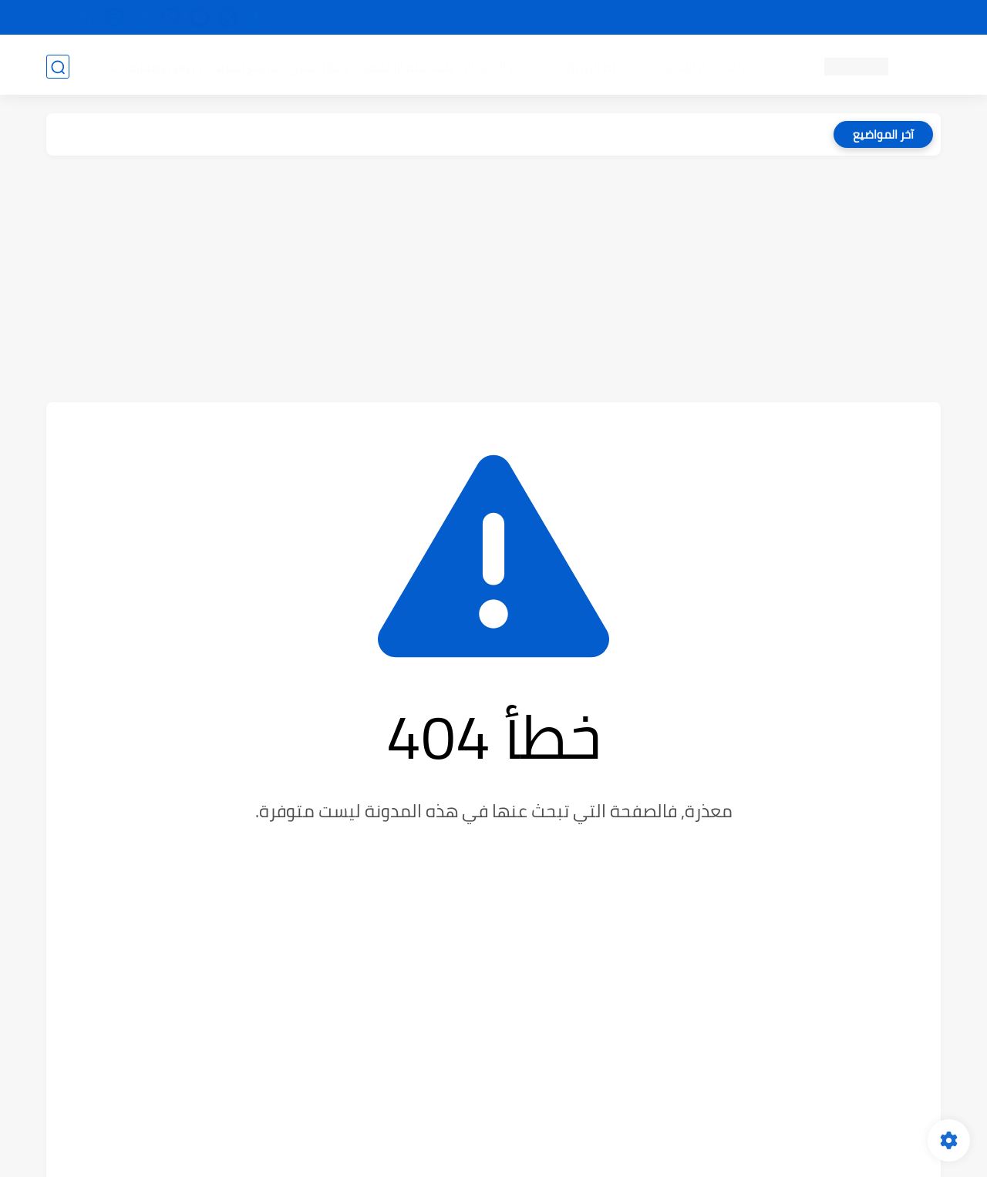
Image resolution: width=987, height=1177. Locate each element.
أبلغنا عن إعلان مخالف (580, 18)
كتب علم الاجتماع (508, 66)
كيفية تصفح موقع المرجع (806, 18)
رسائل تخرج (319, 66)
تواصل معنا (909, 18)
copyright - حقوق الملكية (453, 18)
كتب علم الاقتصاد (405, 66)
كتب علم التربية (607, 66)
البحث (716, 18)
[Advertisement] (493, 279)
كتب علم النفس (702, 66)
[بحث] (57, 67)
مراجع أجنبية (245, 66)
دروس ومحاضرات (154, 66)
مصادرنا (665, 18)
